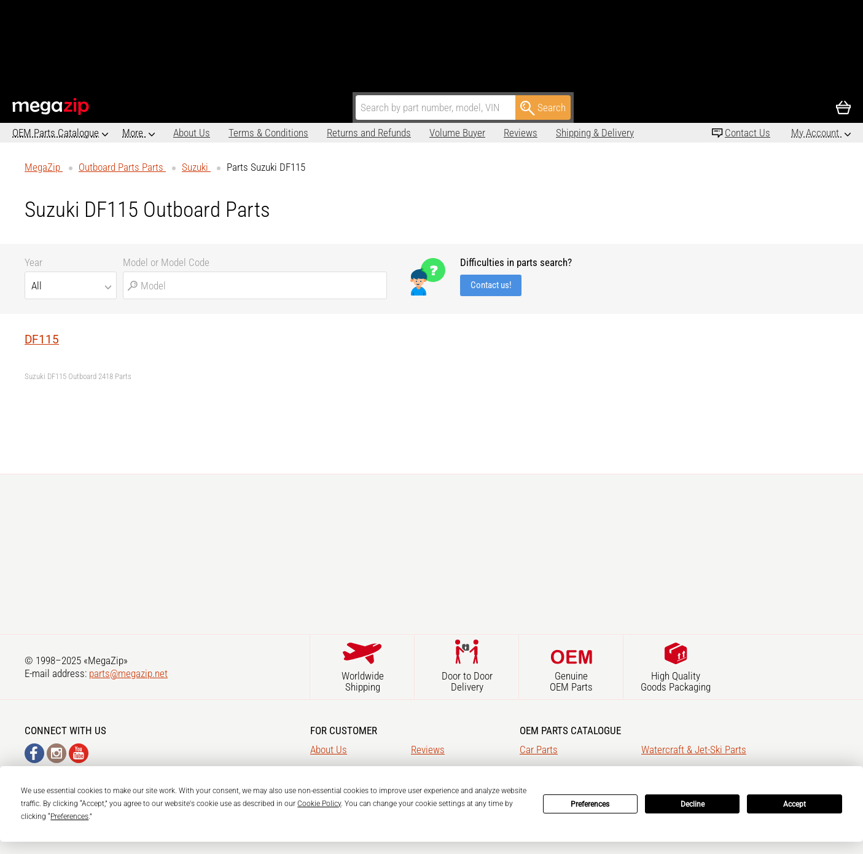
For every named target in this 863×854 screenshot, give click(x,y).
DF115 (42, 339)
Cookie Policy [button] (319, 803)
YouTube (78, 753)
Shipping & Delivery (544, 133)
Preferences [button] (69, 816)
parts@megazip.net (128, 673)
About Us (140, 133)
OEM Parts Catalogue (55, 133)
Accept (794, 804)
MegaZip (51, 107)
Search (543, 108)
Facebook (34, 753)
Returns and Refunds (318, 133)
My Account (816, 133)
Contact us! (491, 285)
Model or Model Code (166, 262)
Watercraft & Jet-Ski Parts (693, 749)
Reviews (469, 133)
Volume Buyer (406, 133)
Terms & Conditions (217, 133)
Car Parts (539, 749)
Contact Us (747, 133)
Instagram (56, 753)
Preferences (590, 804)
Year (33, 262)
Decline (693, 804)
